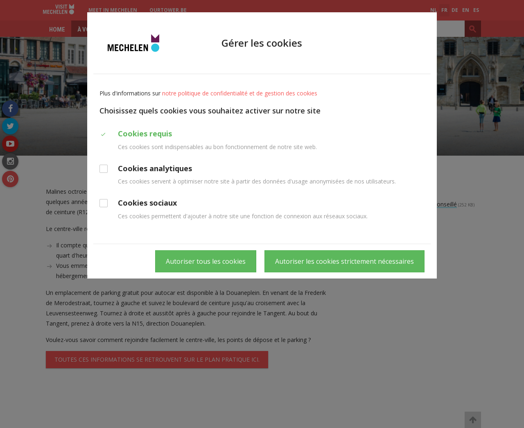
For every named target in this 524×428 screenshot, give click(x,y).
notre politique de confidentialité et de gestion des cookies (239, 93)
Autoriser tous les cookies (206, 261)
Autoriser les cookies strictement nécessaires (344, 261)
